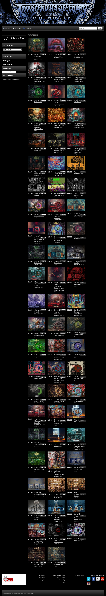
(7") (43, 402)
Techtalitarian (38, 102)
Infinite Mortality (78, 334)
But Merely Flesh (39, 356)
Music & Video (9, 64)
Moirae (36, 519)
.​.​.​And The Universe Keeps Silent (58, 542)
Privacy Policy (61, 577)
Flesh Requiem (78, 356)
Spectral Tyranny (78, 195)
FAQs (63, 582)
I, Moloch (37, 313)
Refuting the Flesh (79, 284)
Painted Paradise (39, 216)
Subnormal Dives (59, 195)
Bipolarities (37, 378)
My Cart (77, 575)
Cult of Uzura (77, 102)
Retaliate (36, 195)
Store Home (7, 28)
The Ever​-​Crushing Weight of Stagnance (79, 447)
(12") (44, 102)
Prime (36, 150)
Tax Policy (62, 580)
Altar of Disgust (78, 378)
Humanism (77, 540)
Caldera (76, 421)
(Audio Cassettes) (78, 216)
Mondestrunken (78, 401)
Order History (41, 577)
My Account (17, 28)
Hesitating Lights (78, 173)
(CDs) (40, 59)
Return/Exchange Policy (58, 575)
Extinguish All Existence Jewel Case (78, 81)
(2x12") (80, 421)
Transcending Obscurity (97, 575)
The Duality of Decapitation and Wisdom (59, 357)
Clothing (6, 61)
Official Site (27, 28)
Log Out (43, 580)
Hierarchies (77, 238)
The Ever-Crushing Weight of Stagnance (39, 285)
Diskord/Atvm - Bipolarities (10, 79)
